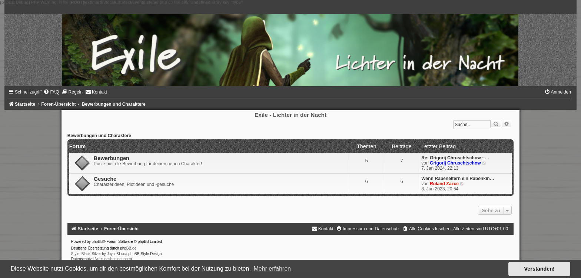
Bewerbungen (111, 158)
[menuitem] (51, 92)
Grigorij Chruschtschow (455, 163)
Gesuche (105, 179)
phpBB (97, 242)
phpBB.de (128, 248)
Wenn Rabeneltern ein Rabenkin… (457, 178)
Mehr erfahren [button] (272, 268)
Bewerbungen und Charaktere (99, 135)
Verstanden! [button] (539, 269)
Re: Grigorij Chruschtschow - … (455, 157)
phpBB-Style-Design (145, 254)
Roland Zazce (444, 183)
